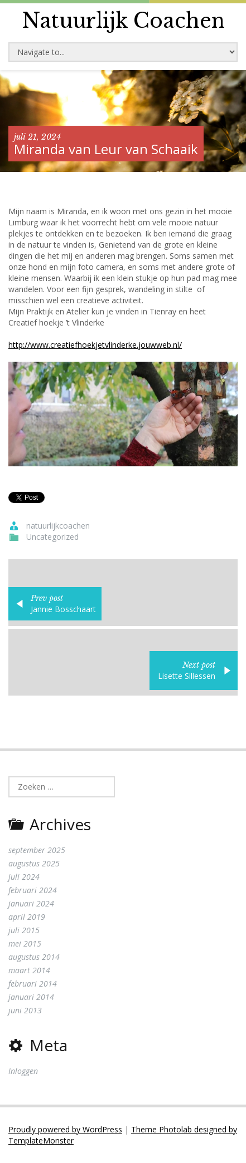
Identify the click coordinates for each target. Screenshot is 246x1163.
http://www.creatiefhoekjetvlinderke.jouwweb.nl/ (95, 344)
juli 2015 (24, 930)
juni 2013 (25, 1010)
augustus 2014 (34, 957)
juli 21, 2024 (37, 137)
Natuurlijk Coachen (123, 20)
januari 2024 (31, 903)
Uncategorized (52, 536)
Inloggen (23, 1071)
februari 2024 (32, 890)
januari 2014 (31, 997)
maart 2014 (29, 970)
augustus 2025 (34, 863)
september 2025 (36, 850)
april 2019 (26, 916)
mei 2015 (24, 943)
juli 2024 (24, 876)
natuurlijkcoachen (58, 525)
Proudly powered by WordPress (65, 1129)
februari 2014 (32, 983)
